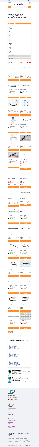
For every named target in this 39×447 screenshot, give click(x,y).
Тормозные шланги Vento (13, 365)
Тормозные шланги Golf (13, 350)
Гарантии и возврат (12, 426)
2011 (10, 31)
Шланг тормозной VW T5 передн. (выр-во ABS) (12, 268)
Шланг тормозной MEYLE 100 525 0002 (13, 125)
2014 (10, 35)
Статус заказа (10, 422)
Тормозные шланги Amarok (14, 343)
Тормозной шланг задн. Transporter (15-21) (12, 286)
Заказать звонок (11, 411)
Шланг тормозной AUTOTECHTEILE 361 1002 (12, 160)
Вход (29, 0)
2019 (10, 42)
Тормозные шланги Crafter (14, 348)
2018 (10, 40)
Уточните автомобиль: (10, 20)
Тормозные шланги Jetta (13, 352)
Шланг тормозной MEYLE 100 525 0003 (25, 107)
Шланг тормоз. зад (23, 268)
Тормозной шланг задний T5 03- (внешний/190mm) (13, 233)
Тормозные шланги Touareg (14, 362)
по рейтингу (10, 62)
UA (9, 0)
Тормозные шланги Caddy (13, 346)
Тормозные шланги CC (13, 347)
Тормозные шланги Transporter (14, 364)
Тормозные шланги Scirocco (14, 357)
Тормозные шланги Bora (13, 345)
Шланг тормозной (11, 250)
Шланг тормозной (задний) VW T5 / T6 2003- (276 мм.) (25, 303)
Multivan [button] (11, 58)
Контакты (25, 0)
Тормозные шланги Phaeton (14, 355)
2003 (10, 44)
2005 (10, 47)
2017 (10, 39)
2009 (10, 52)
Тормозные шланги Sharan (14, 358)
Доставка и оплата (18, 0)
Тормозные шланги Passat (14, 354)
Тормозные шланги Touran (14, 363)
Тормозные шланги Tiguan (13, 361)
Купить (13, 79)
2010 (10, 29)
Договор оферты (11, 427)
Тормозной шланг (11, 72)
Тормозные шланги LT (13, 353)
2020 (10, 27)
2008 (10, 51)
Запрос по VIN (10, 412)
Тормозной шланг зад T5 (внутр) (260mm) (24, 216)
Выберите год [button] (12, 23)
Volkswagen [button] (12, 55)
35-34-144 (16, 4)
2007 (10, 50)
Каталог (9, 428)
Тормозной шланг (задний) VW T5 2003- (13, 303)
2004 (10, 46)
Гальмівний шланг (23, 320)
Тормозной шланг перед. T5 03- (13, 107)
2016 (10, 38)
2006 (10, 48)
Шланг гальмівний (23, 159)
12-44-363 (16, 3)
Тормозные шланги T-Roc (13, 360)
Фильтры (29, 62)
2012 (10, 32)
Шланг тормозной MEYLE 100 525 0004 (13, 90)
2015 (10, 36)
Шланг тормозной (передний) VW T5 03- (24, 142)
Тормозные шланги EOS (13, 349)
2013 (10, 34)
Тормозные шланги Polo (13, 356)
